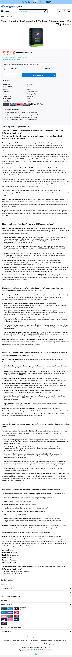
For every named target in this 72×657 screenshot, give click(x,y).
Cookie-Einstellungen (18, 640)
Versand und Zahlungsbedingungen (47, 644)
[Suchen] (45, 11)
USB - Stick (14, 69)
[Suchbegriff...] (33, 11)
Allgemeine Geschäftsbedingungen (32, 647)
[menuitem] (5, 11)
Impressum (47, 647)
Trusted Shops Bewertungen (19, 127)
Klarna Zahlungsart (46, 640)
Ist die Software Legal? (32, 640)
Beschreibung (5, 127)
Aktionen (7, 640)
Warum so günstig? (8, 644)
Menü (5, 11)
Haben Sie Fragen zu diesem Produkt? (15, 572)
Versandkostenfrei (14, 55)
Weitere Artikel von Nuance (12, 573)
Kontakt (19, 644)
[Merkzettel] (59, 11)
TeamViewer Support (60, 640)
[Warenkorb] (69, 11)
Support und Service (29, 644)
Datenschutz (63, 644)
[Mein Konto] (64, 11)
